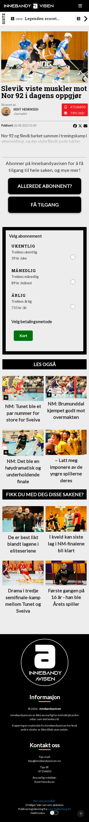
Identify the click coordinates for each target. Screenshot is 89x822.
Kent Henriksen (44, 782)
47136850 (77, 107)
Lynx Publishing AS (59, 809)
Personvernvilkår (44, 801)
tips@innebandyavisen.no (44, 761)
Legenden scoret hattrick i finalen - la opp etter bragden (40, 18)
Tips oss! (77, 113)
